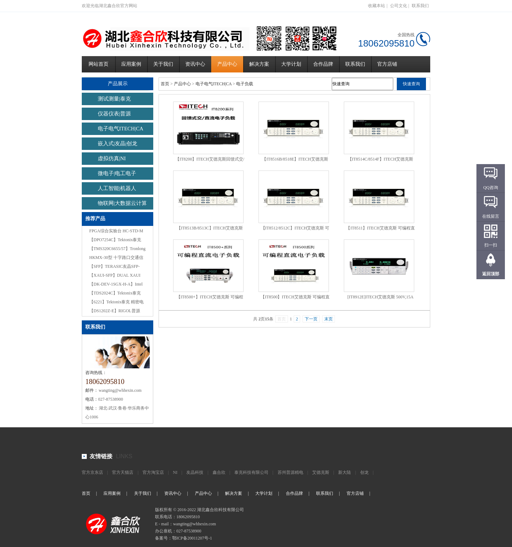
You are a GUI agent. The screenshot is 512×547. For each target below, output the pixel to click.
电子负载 (244, 83)
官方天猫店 (122, 472)
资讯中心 (195, 64)
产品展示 (117, 83)
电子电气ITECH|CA (120, 128)
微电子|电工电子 (117, 173)
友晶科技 (194, 472)
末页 (328, 318)
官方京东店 (92, 472)
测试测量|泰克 (114, 99)
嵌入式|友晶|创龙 (117, 143)
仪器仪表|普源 (114, 114)
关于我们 (163, 64)
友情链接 (101, 456)
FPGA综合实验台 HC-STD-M (116, 230)
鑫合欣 (219, 472)
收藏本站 (376, 5)
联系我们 (420, 5)
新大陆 (344, 472)
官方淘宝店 (153, 472)
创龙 (364, 472)
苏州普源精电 (290, 472)
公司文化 (398, 5)
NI (175, 472)
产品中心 (227, 64)
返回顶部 (490, 273)
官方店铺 (387, 64)
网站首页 (98, 64)
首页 (165, 83)
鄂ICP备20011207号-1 (192, 538)
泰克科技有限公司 (251, 472)
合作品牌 (323, 64)
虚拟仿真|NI (112, 158)
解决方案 (259, 64)
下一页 (311, 318)
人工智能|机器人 (117, 188)
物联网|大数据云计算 (122, 203)
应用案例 (131, 64)
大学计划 (291, 64)
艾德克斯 (320, 472)
